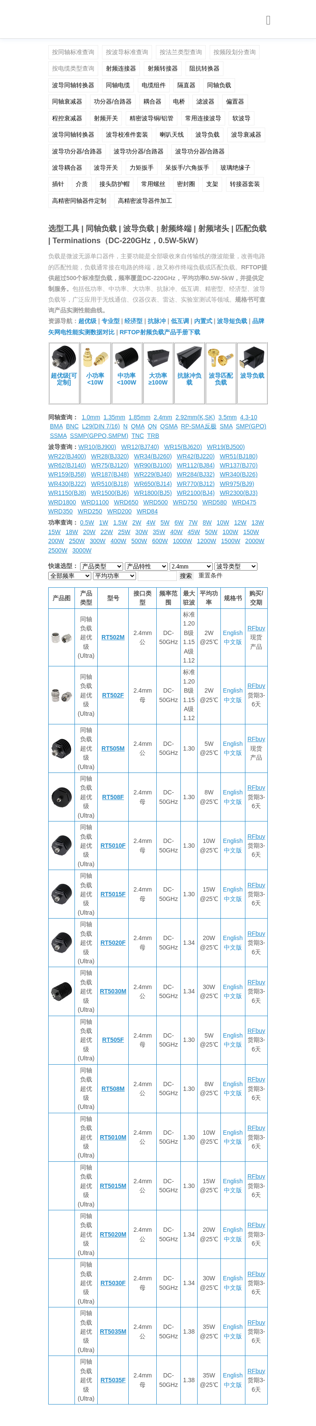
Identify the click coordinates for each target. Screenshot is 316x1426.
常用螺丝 (153, 183)
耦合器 (152, 101)
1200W (206, 540)
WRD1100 (95, 502)
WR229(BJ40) (153, 474)
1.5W (120, 522)
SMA (226, 426)
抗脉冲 (157, 321)
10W (223, 522)
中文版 (233, 641)
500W (139, 540)
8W (207, 522)
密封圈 (186, 183)
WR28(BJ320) (110, 456)
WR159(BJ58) (67, 474)
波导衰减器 (246, 134)
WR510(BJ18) (110, 483)
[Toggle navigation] (268, 20)
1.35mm (114, 417)
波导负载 (207, 134)
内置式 (203, 321)
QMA (137, 426)
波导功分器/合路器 (77, 151)
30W (141, 531)
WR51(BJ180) (238, 456)
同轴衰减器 (67, 101)
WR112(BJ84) (196, 465)
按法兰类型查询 (181, 52)
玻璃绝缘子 (235, 167)
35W (159, 531)
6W (178, 522)
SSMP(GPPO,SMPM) (99, 435)
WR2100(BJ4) (196, 492)
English (233, 632)
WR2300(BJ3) (238, 492)
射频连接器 (121, 68)
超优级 (87, 321)
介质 (82, 183)
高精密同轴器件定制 (79, 200)
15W (54, 531)
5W (165, 522)
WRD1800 (62, 502)
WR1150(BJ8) (67, 492)
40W (176, 531)
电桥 (179, 101)
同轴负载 (219, 85)
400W (119, 540)
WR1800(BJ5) (153, 492)
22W (106, 531)
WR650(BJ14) (153, 483)
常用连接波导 (203, 118)
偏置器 (235, 101)
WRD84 (147, 511)
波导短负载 (232, 321)
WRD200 (119, 511)
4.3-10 (248, 417)
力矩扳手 (142, 167)
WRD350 (60, 511)
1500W (230, 540)
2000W (254, 540)
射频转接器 (163, 68)
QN (152, 426)
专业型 (111, 321)
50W (211, 531)
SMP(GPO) (251, 426)
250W (77, 540)
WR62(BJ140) (67, 465)
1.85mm (140, 417)
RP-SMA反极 (198, 426)
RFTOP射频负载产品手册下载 (160, 332)
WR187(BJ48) (110, 474)
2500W (57, 550)
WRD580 (214, 502)
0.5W (87, 522)
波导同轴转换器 (73, 85)
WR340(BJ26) (238, 474)
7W (193, 522)
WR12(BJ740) (140, 446)
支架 (212, 183)
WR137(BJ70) (238, 465)
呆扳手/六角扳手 (187, 167)
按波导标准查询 (127, 52)
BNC (72, 426)
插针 (58, 183)
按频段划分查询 (235, 52)
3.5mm (227, 417)
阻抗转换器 (204, 68)
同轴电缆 (118, 85)
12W (240, 522)
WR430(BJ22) (67, 483)
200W (56, 540)
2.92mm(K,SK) (195, 417)
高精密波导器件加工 (145, 200)
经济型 (133, 321)
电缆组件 (154, 85)
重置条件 (210, 575)
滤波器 (205, 101)
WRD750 (185, 502)
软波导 (241, 118)
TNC (137, 435)
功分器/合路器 (113, 101)
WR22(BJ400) (67, 456)
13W (257, 522)
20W (89, 531)
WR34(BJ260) (153, 456)
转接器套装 (245, 183)
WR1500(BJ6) (110, 492)
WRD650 (126, 502)
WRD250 (89, 511)
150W (251, 531)
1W (103, 522)
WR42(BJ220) (196, 456)
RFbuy (256, 628)
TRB (153, 435)
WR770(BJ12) (196, 483)
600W (160, 540)
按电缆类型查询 (73, 68)
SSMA (58, 435)
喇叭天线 (172, 134)
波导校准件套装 (127, 134)
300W (98, 540)
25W (124, 531)
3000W (81, 550)
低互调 (180, 321)
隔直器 (186, 85)
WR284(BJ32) (196, 474)
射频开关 (106, 118)
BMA (56, 426)
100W (231, 531)
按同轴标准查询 (73, 52)
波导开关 (106, 167)
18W (71, 531)
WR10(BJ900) (97, 446)
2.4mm (163, 417)
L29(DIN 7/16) (101, 426)
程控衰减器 (67, 118)
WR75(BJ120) (110, 465)
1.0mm (91, 417)
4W (150, 522)
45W (194, 531)
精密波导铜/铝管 (151, 118)
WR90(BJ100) (153, 465)
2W (136, 522)
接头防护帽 (114, 183)
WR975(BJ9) (237, 483)
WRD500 (155, 502)
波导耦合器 (67, 167)
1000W (182, 540)
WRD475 (244, 502)
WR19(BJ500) (226, 446)
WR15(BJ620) (183, 446)
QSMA (168, 426)
